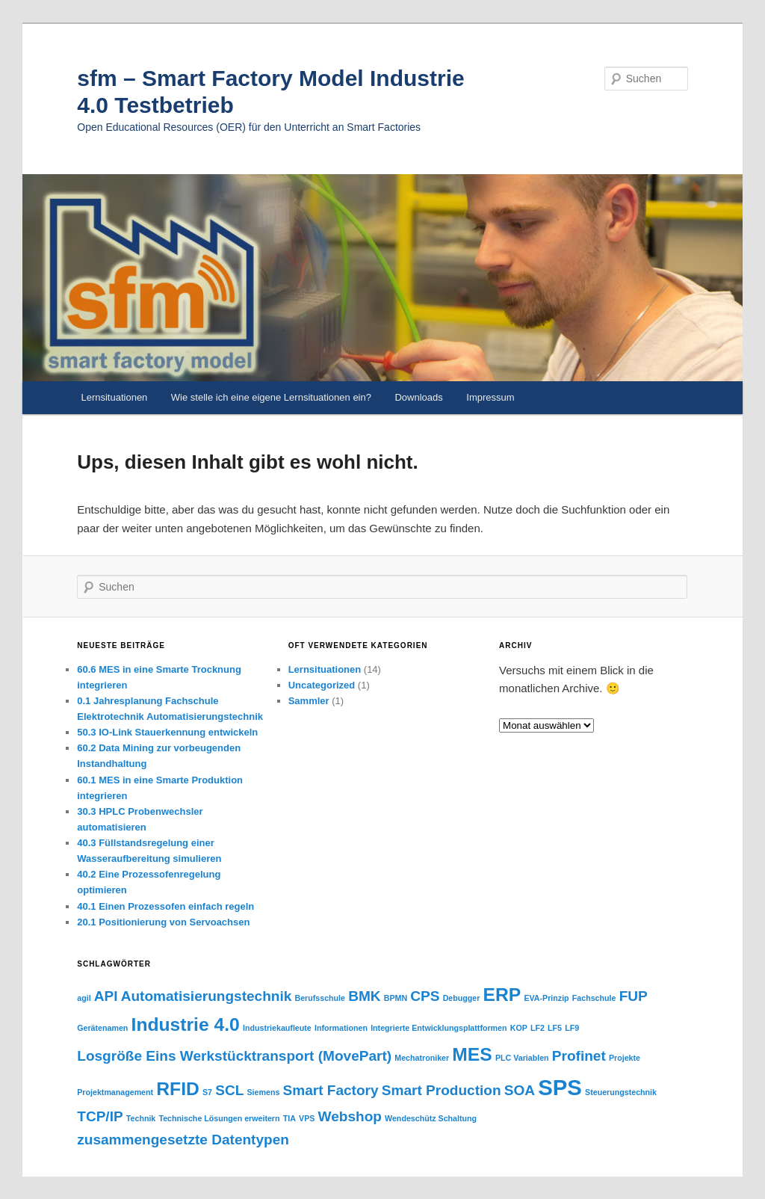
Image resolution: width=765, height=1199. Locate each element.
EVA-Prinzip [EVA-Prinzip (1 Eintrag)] (546, 997)
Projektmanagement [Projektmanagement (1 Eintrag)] (115, 1092)
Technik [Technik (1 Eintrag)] (140, 1118)
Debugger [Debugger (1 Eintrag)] (461, 997)
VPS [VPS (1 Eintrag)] (307, 1118)
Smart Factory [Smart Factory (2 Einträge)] (331, 1090)
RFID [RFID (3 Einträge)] (177, 1089)
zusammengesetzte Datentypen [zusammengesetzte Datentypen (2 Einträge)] (183, 1139)
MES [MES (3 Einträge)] (472, 1054)
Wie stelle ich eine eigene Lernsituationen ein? (271, 397)
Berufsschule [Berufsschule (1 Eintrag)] (320, 997)
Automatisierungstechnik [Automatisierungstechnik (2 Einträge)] (206, 996)
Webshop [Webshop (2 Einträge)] (350, 1116)
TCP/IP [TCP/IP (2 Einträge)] (100, 1116)
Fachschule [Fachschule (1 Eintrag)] (594, 997)
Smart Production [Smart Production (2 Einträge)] (441, 1090)
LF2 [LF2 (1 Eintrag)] (537, 1027)
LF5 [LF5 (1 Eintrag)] (555, 1027)
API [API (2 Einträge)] (106, 996)
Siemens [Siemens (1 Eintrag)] (263, 1092)
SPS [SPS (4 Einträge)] (560, 1087)
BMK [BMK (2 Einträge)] (364, 996)
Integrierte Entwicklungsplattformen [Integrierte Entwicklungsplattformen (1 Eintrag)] (439, 1027)
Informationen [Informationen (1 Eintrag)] (341, 1027)
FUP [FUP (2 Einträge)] (633, 996)
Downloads (418, 397)
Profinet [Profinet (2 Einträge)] (579, 1056)
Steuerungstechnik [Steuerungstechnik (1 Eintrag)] (621, 1092)
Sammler (308, 700)
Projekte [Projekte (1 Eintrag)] (624, 1057)
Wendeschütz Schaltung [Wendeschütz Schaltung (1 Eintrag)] (431, 1118)
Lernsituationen (114, 397)
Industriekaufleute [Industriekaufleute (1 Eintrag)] (277, 1027)
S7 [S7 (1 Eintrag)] (207, 1092)
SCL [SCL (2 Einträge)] (229, 1090)
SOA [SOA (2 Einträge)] (519, 1090)
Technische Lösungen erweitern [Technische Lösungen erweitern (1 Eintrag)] (218, 1118)
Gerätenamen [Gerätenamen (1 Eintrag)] (102, 1027)
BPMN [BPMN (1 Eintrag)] (395, 997)
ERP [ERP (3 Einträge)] (502, 994)
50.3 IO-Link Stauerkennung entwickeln (167, 732)
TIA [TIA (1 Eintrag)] (289, 1118)
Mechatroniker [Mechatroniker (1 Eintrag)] (421, 1057)
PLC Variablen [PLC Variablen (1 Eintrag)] (522, 1057)
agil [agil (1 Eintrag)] (83, 997)
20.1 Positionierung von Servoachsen (163, 922)
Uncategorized (322, 685)
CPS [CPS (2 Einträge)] (424, 996)
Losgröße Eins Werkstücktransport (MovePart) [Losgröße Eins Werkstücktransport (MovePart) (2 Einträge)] (234, 1056)
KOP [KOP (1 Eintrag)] (518, 1027)
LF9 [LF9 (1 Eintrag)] (572, 1027)
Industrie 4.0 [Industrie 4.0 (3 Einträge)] (185, 1024)
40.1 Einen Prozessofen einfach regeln (165, 906)
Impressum (490, 397)
